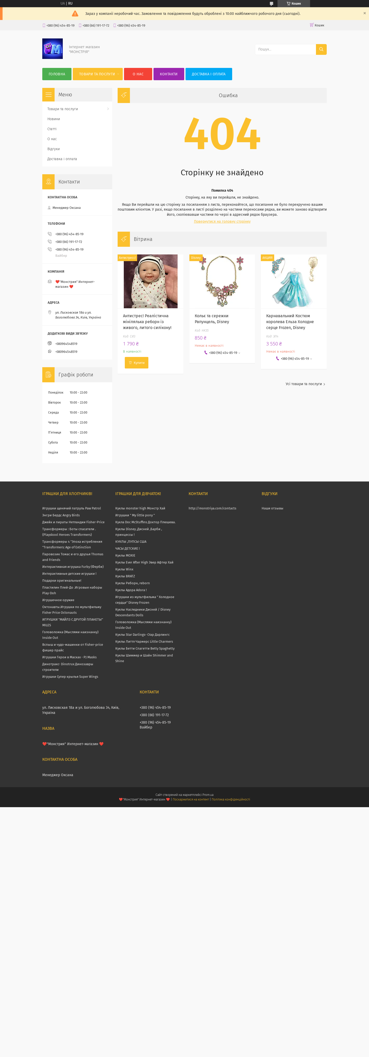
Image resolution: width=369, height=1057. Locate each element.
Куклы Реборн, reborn (132, 583)
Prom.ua (207, 795)
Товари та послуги (97, 74)
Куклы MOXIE (125, 555)
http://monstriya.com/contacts (212, 508)
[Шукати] (321, 49)
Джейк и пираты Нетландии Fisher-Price (73, 522)
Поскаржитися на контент (191, 799)
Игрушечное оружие (58, 600)
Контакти (169, 74)
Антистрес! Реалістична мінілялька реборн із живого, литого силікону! (147, 321)
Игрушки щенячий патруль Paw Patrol (71, 508)
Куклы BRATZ (125, 576)
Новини (53, 119)
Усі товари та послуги (304, 384)
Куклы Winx (124, 569)
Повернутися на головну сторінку (222, 221)
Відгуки (53, 149)
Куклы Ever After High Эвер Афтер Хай (144, 562)
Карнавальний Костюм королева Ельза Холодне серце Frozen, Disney (290, 321)
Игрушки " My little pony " (135, 515)
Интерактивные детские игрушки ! (69, 574)
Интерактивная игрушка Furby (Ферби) (73, 567)
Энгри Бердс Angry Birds (61, 515)
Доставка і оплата (209, 74)
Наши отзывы (272, 508)
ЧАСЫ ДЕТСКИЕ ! (127, 548)
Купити (139, 363)
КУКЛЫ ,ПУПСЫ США (130, 541)
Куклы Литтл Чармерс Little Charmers (144, 641)
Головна (57, 74)
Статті (52, 129)
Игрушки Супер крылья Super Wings (70, 677)
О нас (138, 74)
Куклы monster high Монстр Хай (140, 508)
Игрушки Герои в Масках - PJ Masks (69, 657)
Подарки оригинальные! (61, 580)
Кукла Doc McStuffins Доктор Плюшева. (145, 522)
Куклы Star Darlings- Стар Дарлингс (142, 635)
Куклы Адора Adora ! (131, 590)
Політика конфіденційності (231, 799)
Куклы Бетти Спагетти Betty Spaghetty (145, 648)
